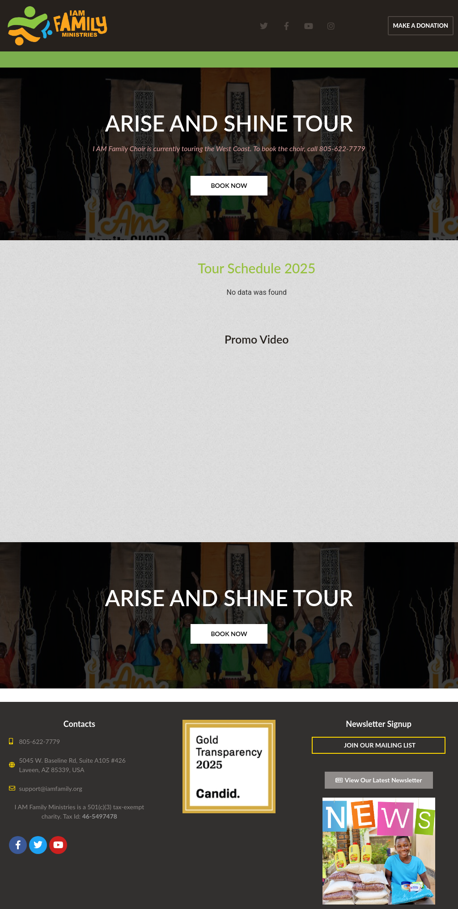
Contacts (79, 724)
